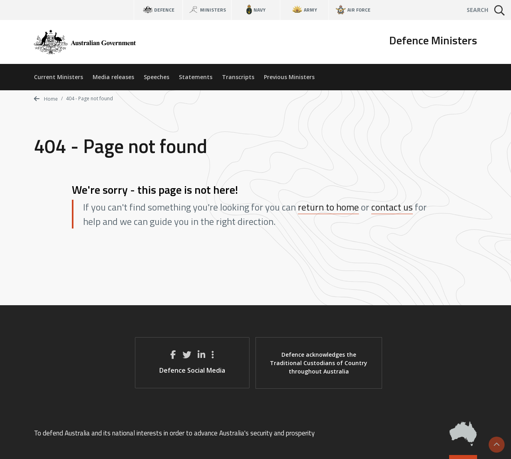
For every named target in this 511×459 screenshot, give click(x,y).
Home (46, 98)
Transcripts (238, 77)
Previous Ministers (289, 77)
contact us (392, 207)
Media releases (113, 77)
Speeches (156, 77)
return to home (328, 207)
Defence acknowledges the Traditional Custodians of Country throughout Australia (318, 363)
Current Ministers (58, 77)
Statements (195, 77)
